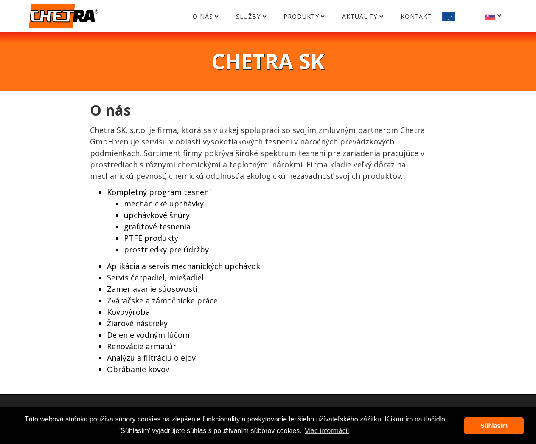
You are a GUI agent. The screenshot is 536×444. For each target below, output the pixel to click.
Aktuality (359, 16)
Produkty (301, 16)
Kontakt (416, 16)
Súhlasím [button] (494, 425)
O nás (203, 16)
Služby (248, 16)
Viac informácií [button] (327, 430)
